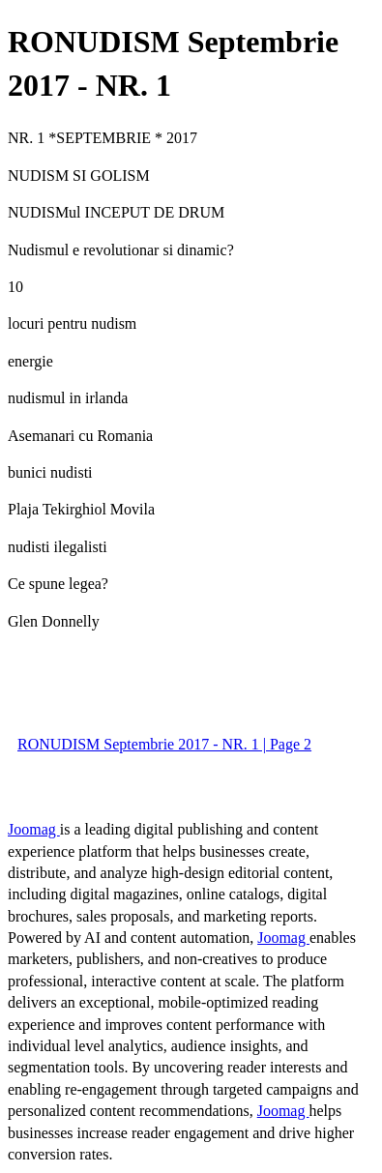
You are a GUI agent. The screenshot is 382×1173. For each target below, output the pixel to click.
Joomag (34, 829)
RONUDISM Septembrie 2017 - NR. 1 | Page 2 (164, 744)
